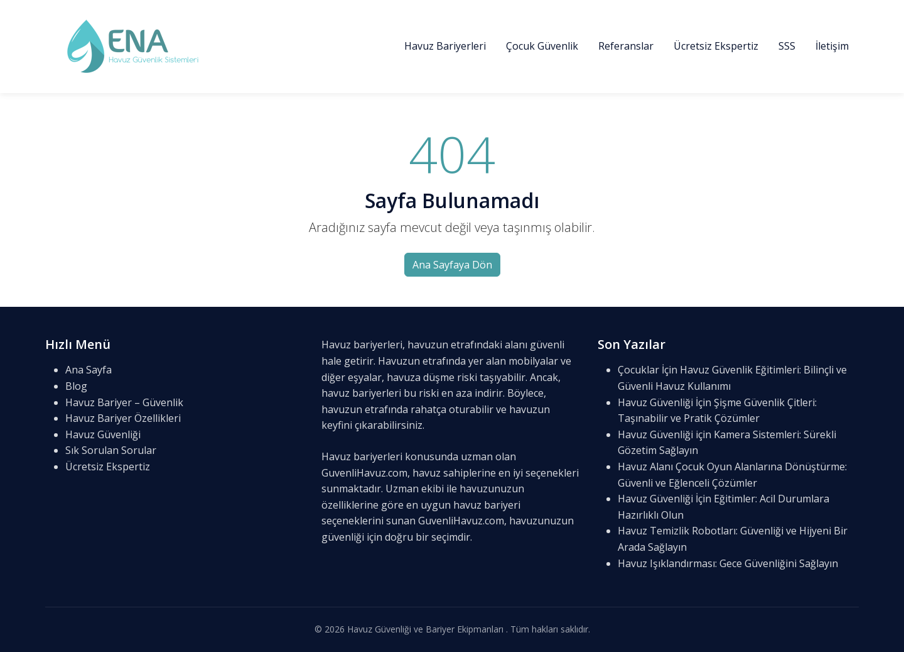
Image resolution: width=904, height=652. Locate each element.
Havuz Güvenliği (103, 434)
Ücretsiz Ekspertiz (716, 46)
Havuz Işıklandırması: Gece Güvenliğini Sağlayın (728, 563)
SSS (786, 46)
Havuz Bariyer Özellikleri (123, 418)
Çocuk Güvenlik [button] (542, 46)
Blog (76, 386)
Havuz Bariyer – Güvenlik (124, 402)
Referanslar (626, 46)
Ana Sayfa (88, 370)
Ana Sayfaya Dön (452, 265)
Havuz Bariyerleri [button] (445, 46)
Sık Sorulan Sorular (110, 450)
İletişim (832, 46)
